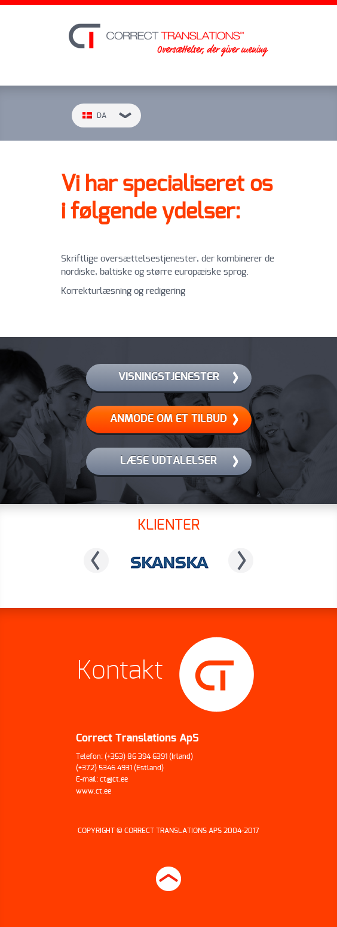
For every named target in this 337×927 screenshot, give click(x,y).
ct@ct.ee (114, 779)
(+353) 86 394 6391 (136, 756)
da (106, 115)
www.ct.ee (93, 791)
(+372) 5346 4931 (104, 767)
